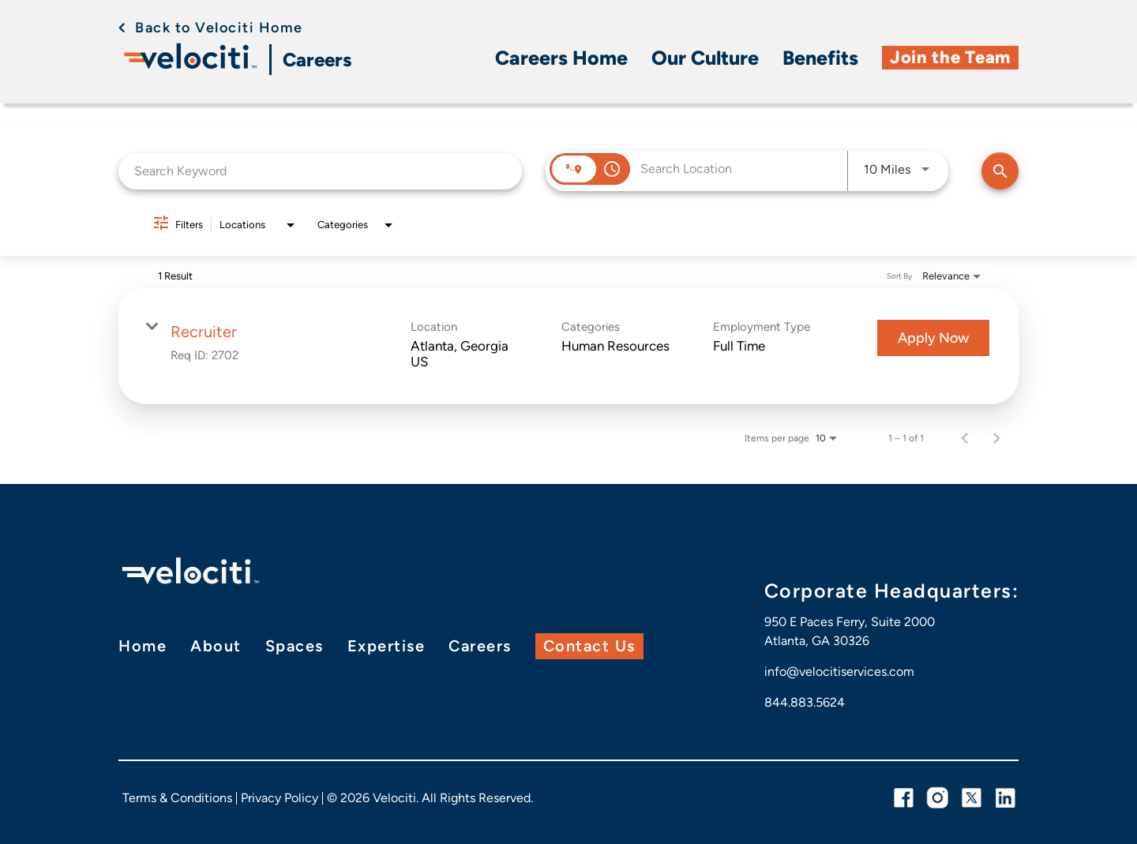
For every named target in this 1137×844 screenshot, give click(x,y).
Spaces (294, 645)
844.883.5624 (804, 701)
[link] (568, 345)
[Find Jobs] (1000, 170)
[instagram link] (938, 798)
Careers (319, 59)
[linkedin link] (1006, 798)
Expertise (386, 645)
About (216, 645)
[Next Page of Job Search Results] (996, 437)
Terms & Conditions (177, 797)
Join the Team (950, 56)
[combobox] (320, 169)
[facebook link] (904, 798)
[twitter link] (972, 798)
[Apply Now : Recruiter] (933, 337)
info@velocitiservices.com (839, 670)
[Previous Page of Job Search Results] (965, 437)
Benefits (820, 57)
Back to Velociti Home (221, 28)
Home (142, 645)
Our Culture (705, 57)
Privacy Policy (279, 797)
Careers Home (561, 57)
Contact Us (589, 645)
